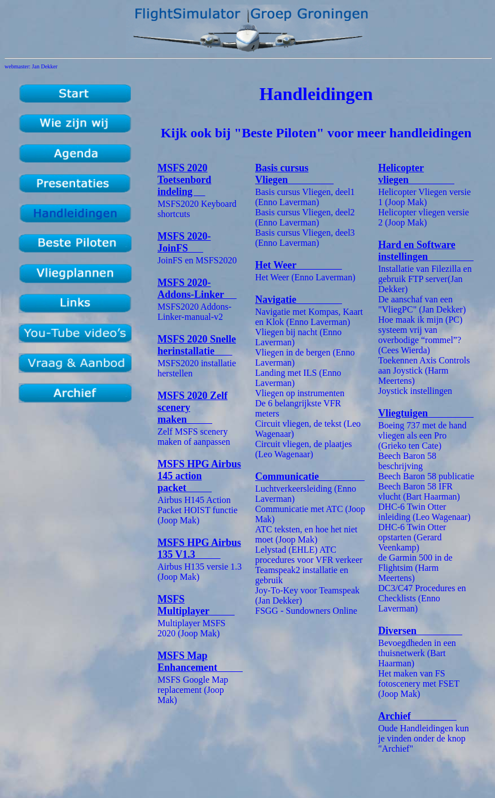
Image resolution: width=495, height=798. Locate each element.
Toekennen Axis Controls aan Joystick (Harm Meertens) (424, 370)
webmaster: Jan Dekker (31, 66)
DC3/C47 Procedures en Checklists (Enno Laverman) (422, 598)
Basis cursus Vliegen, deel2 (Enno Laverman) (305, 217)
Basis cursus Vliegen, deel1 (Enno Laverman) (305, 197)
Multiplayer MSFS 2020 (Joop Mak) (191, 628)
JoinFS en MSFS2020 (197, 260)
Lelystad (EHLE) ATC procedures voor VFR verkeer (308, 555)
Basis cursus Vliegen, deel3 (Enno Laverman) (305, 238)
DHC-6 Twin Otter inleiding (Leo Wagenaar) (424, 512)
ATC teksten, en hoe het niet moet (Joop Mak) (306, 534)
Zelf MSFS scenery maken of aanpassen (193, 436)
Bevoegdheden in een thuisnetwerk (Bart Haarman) (417, 653)
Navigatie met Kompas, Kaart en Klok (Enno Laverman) (309, 317)
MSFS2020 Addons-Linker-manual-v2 (194, 312)
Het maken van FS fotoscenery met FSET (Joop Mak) (418, 684)
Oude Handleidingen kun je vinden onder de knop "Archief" (423, 738)
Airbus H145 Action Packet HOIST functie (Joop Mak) (197, 510)
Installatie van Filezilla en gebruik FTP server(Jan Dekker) (425, 279)
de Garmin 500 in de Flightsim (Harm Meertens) (415, 568)
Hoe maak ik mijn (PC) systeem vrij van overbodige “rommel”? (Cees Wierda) (420, 335)
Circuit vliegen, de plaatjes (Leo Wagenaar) (303, 449)
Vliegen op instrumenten (299, 393)
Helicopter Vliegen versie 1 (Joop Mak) (424, 197)
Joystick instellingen (415, 391)
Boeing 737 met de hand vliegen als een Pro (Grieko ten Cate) (422, 435)
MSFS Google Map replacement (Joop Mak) (192, 690)
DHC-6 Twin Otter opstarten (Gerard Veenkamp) (412, 537)
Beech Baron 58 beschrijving (407, 461)
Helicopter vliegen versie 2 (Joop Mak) (423, 217)
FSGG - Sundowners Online (306, 610)
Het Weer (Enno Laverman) (305, 277)
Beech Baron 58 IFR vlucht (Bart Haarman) (419, 491)
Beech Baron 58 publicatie (426, 476)
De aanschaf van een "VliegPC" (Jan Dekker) (422, 304)
